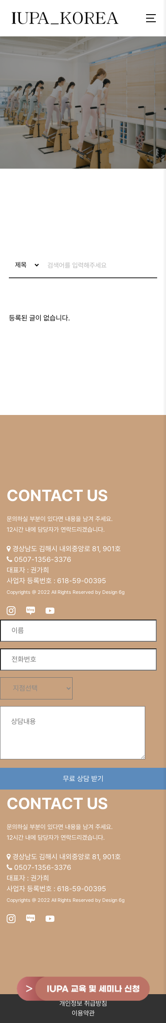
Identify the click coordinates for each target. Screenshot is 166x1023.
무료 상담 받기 (83, 778)
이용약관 (83, 1013)
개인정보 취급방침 (83, 1003)
